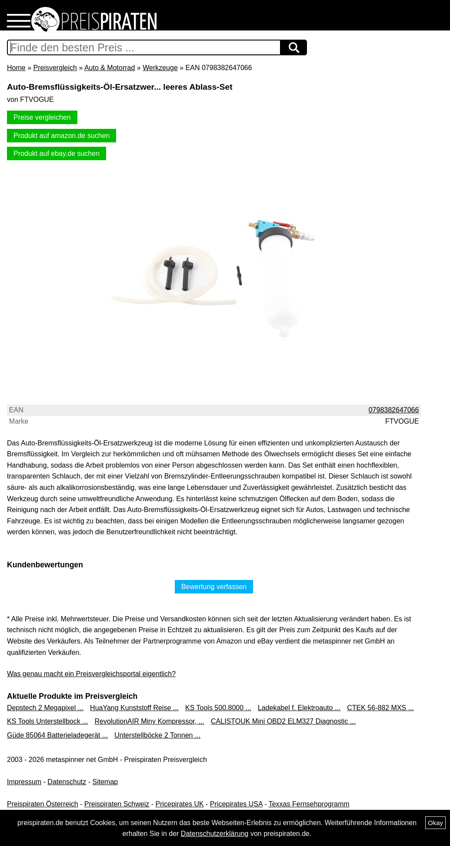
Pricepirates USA (236, 804)
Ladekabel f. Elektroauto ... (299, 707)
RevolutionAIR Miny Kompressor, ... (149, 721)
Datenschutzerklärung (215, 833)
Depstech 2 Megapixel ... (45, 707)
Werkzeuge (160, 67)
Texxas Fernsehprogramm (309, 804)
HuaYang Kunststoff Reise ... (134, 707)
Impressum (24, 781)
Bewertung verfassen (214, 586)
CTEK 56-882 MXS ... (380, 707)
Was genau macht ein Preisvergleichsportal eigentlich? (91, 673)
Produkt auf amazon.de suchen (61, 135)
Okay (435, 822)
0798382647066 (394, 410)
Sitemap (105, 781)
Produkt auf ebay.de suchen (56, 153)
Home (16, 67)
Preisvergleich (55, 67)
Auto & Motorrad (109, 67)
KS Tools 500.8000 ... (218, 707)
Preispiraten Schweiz (116, 804)
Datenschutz (66, 781)
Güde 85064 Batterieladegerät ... (57, 735)
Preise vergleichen (42, 117)
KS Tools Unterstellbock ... (47, 721)
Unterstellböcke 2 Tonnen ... (157, 735)
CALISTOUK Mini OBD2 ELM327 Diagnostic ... (283, 721)
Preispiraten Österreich (42, 804)
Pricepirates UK (179, 804)
